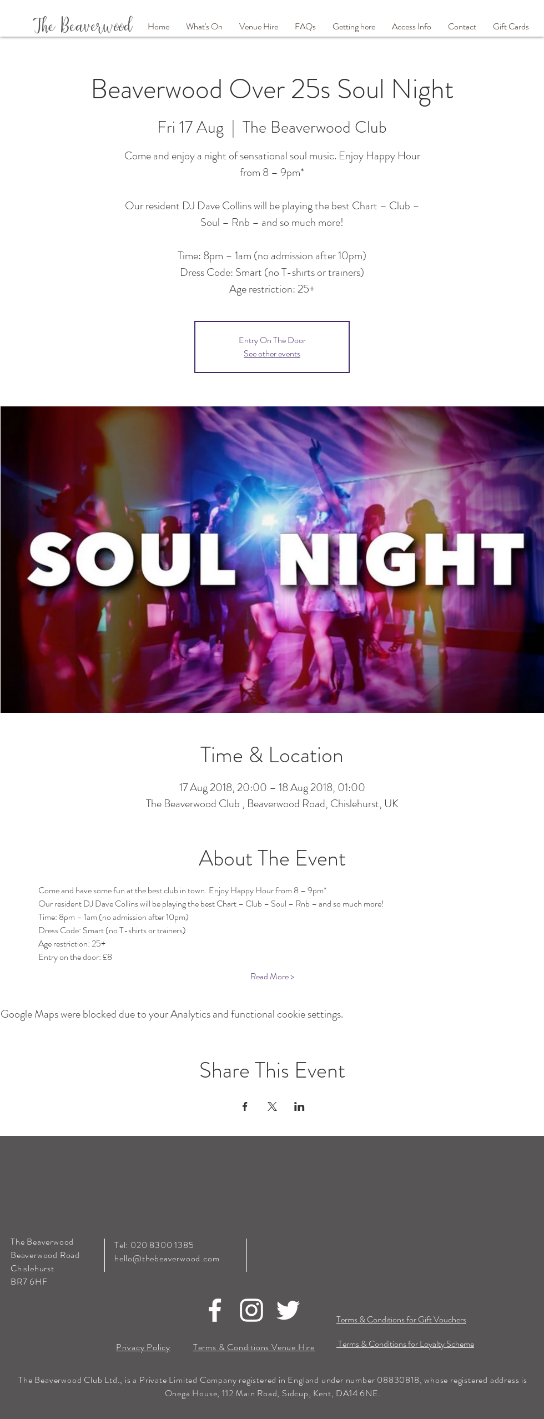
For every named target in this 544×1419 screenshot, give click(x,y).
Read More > (272, 976)
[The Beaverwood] (95, 27)
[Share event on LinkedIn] (299, 1106)
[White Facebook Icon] (214, 1310)
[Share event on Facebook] (245, 1106)
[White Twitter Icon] (288, 1310)
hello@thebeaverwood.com (166, 1258)
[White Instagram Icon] (251, 1310)
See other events (272, 353)
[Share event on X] (272, 1106)
